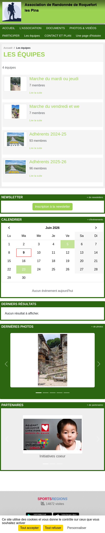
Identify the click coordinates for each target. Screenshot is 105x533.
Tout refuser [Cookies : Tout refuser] (53, 527)
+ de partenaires (95, 405)
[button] (6, 364)
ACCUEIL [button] (8, 28)
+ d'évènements (95, 219)
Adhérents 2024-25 (47, 134)
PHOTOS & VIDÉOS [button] (82, 28)
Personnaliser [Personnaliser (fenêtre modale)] (76, 527)
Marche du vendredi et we (54, 106)
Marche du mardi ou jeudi (53, 78)
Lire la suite (35, 92)
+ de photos (97, 326)
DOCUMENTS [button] (55, 28)
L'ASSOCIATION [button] (31, 28)
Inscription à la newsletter (52, 206)
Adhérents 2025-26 (47, 161)
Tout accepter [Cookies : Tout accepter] (29, 527)
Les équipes (32, 35)
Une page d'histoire (88, 35)
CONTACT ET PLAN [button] (58, 35)
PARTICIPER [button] (11, 35)
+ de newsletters (95, 197)
